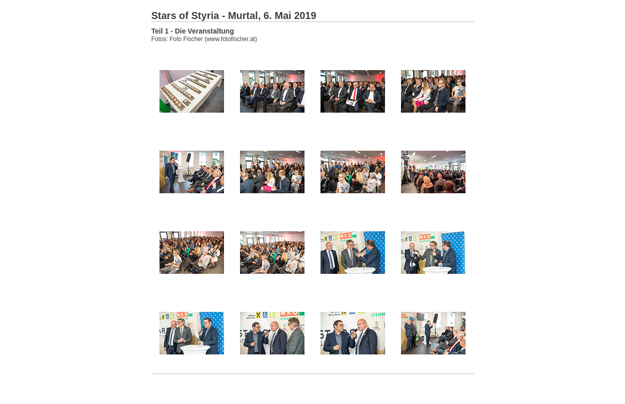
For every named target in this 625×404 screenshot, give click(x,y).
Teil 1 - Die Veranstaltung (193, 31)
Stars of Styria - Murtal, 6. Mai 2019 (234, 15)
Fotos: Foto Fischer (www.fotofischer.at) (204, 39)
